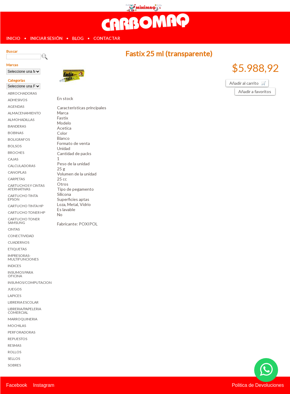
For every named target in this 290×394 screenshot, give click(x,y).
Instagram (43, 385)
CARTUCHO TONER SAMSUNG (24, 221)
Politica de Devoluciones (258, 385)
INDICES (14, 265)
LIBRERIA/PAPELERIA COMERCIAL (24, 311)
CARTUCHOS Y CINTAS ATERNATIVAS (26, 187)
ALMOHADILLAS (21, 119)
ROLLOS (14, 352)
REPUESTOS (17, 339)
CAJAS (13, 159)
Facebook (16, 385)
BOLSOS (15, 146)
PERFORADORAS (21, 332)
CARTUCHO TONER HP (26, 212)
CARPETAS (16, 179)
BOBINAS (15, 133)
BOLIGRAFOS (19, 139)
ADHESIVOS (17, 100)
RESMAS (14, 345)
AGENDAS (16, 106)
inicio (13, 38)
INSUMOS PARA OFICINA (20, 274)
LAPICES (14, 295)
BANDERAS (17, 126)
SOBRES (14, 365)
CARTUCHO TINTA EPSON (23, 197)
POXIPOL (88, 223)
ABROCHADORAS (22, 93)
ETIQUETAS (17, 249)
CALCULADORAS (21, 165)
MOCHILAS (17, 325)
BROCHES (16, 152)
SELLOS (14, 358)
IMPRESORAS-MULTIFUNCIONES (23, 257)
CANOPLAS (17, 172)
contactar (106, 38)
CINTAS (14, 229)
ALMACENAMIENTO (24, 113)
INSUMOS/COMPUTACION (28, 282)
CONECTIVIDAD (21, 236)
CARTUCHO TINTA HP (25, 206)
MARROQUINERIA (22, 319)
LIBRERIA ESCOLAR (23, 302)
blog (78, 38)
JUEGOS (15, 289)
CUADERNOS (18, 242)
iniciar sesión (46, 38)
